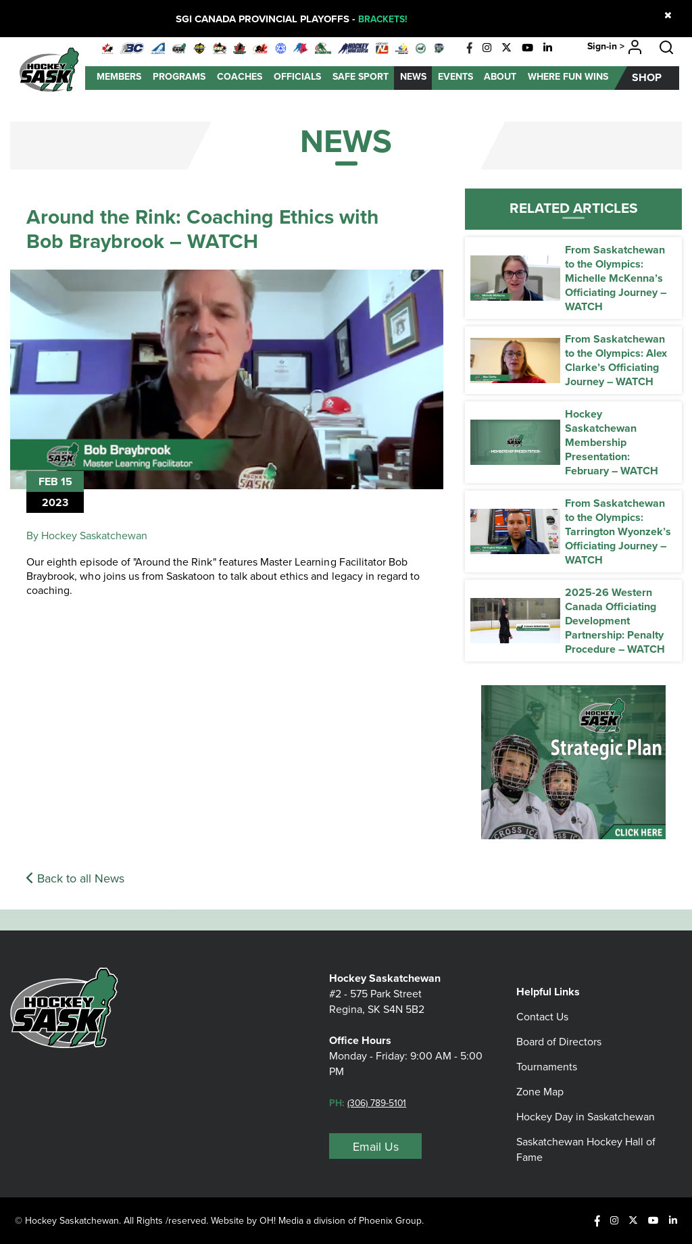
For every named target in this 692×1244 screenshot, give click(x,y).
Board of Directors (558, 1031)
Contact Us (542, 1006)
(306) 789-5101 (380, 1108)
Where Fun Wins (568, 77)
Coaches (239, 77)
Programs (179, 77)
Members (119, 77)
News (413, 77)
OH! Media (283, 1220)
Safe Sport (360, 77)
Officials (297, 77)
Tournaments (546, 1056)
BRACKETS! (382, 18)
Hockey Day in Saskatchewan (585, 1106)
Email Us (376, 1153)
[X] (506, 48)
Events (455, 77)
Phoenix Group (395, 1220)
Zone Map (540, 1081)
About (500, 77)
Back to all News (75, 878)
